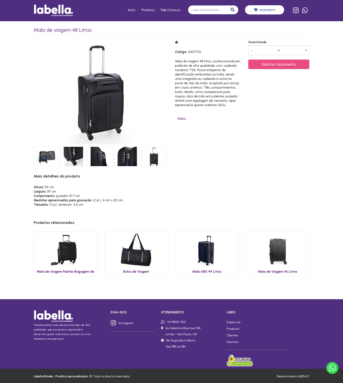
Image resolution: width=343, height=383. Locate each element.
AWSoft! (304, 376)
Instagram (126, 323)
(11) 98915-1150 (176, 322)
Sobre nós (233, 322)
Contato (232, 342)
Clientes (232, 335)
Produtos (148, 10)
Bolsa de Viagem (136, 272)
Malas (181, 119)
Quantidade (257, 42)
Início (131, 10)
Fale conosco (170, 10)
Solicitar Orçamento (279, 64)
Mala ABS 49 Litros (207, 272)
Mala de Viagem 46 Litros (277, 272)
